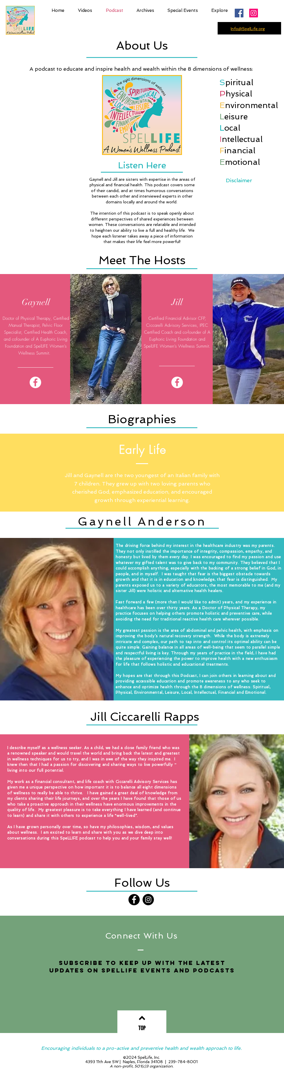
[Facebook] (35, 382)
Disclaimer (239, 180)
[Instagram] (253, 13)
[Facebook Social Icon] (239, 13)
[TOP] (141, 1028)
